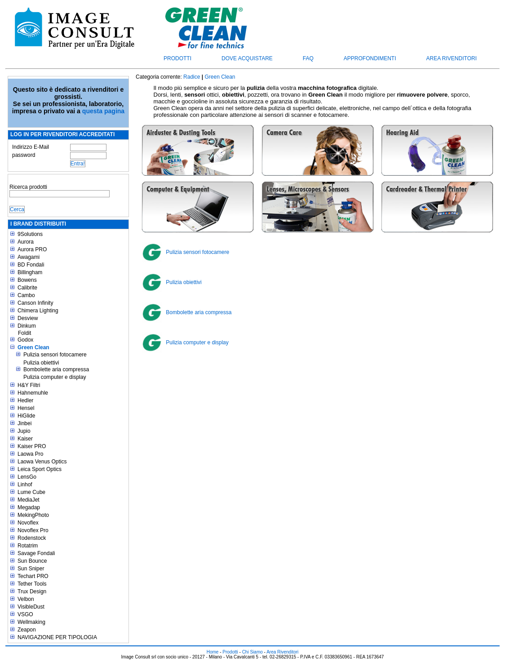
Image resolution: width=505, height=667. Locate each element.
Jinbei (24, 423)
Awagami (29, 257)
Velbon (26, 599)
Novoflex (28, 523)
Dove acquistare (247, 58)
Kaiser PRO (32, 446)
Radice (191, 77)
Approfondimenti (370, 58)
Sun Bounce (32, 561)
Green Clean (33, 347)
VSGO (25, 614)
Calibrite (27, 288)
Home (213, 651)
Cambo (26, 295)
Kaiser (25, 439)
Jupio (24, 431)
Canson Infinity (35, 303)
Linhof (25, 484)
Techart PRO (33, 576)
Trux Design (32, 591)
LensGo (27, 477)
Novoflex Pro (33, 530)
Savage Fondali (36, 553)
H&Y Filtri (29, 385)
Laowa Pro (30, 454)
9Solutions (30, 234)
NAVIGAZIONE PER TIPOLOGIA (57, 637)
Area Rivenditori (451, 58)
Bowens (27, 280)
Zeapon (27, 630)
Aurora (26, 242)
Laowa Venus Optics (42, 461)
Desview (28, 318)
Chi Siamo (252, 651)
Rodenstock (32, 538)
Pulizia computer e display (54, 377)
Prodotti (177, 58)
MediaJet (29, 500)
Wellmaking (31, 622)
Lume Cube (31, 492)
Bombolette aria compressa (56, 369)
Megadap (29, 507)
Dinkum (27, 326)
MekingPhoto (33, 515)
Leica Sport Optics (40, 469)
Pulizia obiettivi (41, 363)
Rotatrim (28, 545)
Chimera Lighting (38, 310)
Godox (25, 340)
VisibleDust (31, 607)
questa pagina (103, 111)
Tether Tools (32, 584)
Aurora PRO (32, 249)
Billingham (30, 272)
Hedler (25, 400)
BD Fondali (31, 265)
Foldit (24, 333)
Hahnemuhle (33, 393)
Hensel (26, 408)
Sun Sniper (31, 568)
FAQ (308, 58)
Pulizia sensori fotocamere (55, 354)
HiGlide (26, 416)
